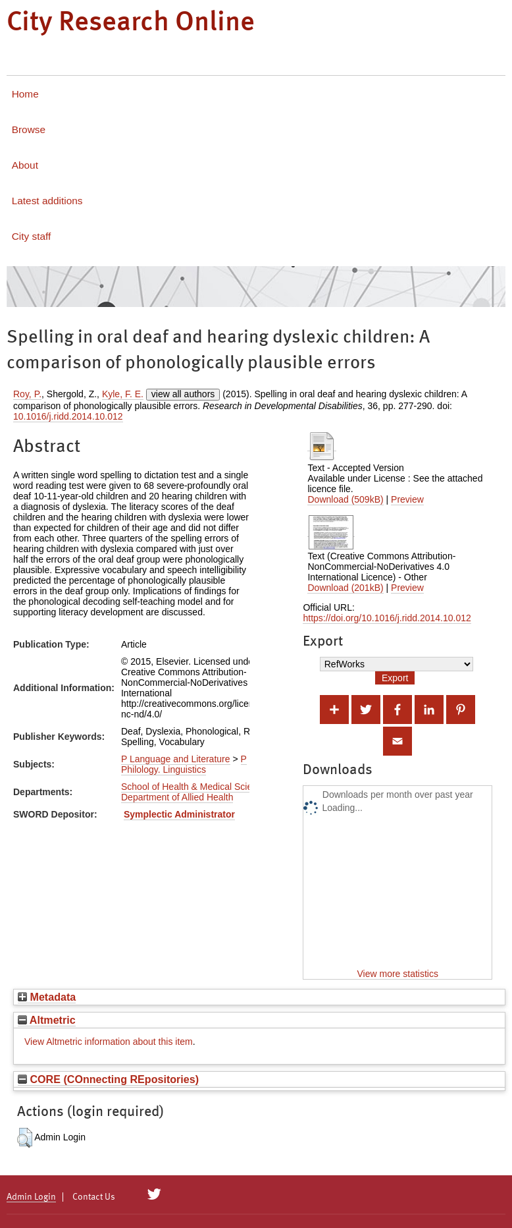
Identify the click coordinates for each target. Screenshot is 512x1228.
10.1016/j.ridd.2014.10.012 (68, 416)
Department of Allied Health (177, 797)
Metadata (47, 997)
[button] (24, 1138)
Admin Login (31, 1197)
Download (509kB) (345, 499)
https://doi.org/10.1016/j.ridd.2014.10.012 (387, 618)
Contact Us (93, 1197)
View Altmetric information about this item (108, 1041)
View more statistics (397, 973)
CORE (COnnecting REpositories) (108, 1079)
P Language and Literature (175, 759)
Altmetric (47, 1020)
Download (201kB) (345, 587)
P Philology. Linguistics (184, 764)
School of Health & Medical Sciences (196, 786)
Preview (407, 499)
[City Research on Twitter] (154, 1194)
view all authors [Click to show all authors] (183, 394)
